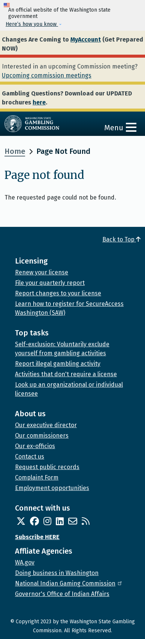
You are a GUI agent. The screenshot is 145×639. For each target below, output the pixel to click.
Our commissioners (42, 435)
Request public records (47, 467)
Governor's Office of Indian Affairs (62, 593)
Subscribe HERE (37, 537)
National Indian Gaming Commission (69, 583)
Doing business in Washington (57, 572)
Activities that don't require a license (66, 374)
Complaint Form (36, 477)
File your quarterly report (50, 282)
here (39, 102)
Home (14, 151)
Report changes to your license (58, 293)
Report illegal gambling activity (57, 363)
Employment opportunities (52, 488)
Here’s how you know (32, 24)
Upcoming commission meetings (46, 75)
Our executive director (46, 425)
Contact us (29, 456)
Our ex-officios (35, 446)
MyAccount (85, 39)
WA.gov (24, 562)
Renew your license (41, 272)
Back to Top (121, 239)
